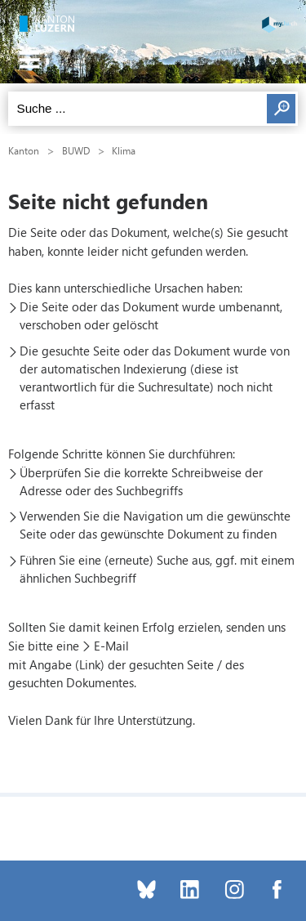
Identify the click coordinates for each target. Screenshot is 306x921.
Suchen (281, 108)
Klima (123, 150)
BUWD (76, 150)
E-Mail (111, 645)
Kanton (23, 150)
